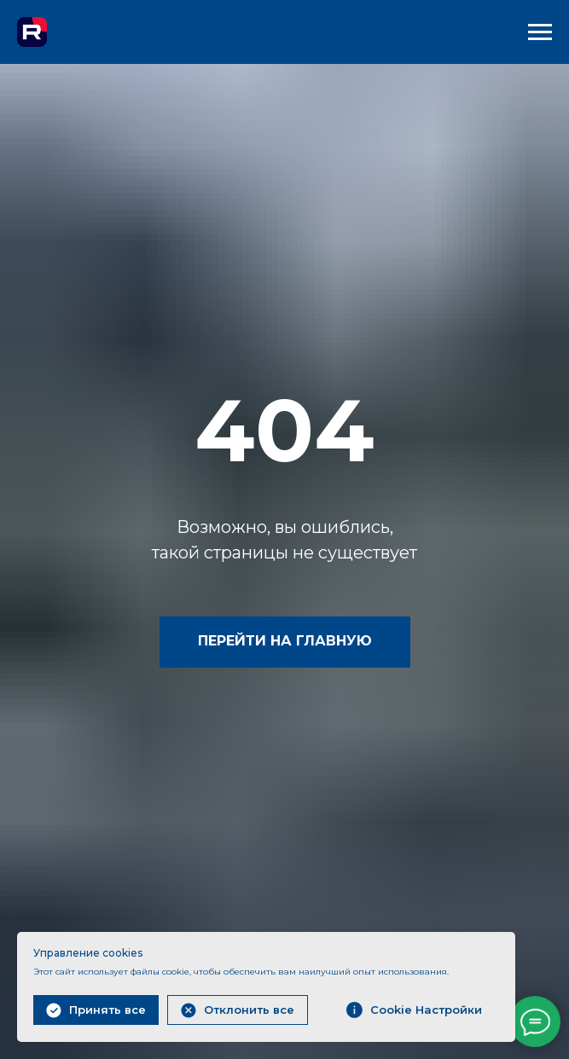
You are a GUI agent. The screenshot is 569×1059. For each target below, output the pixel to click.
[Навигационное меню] (540, 32)
